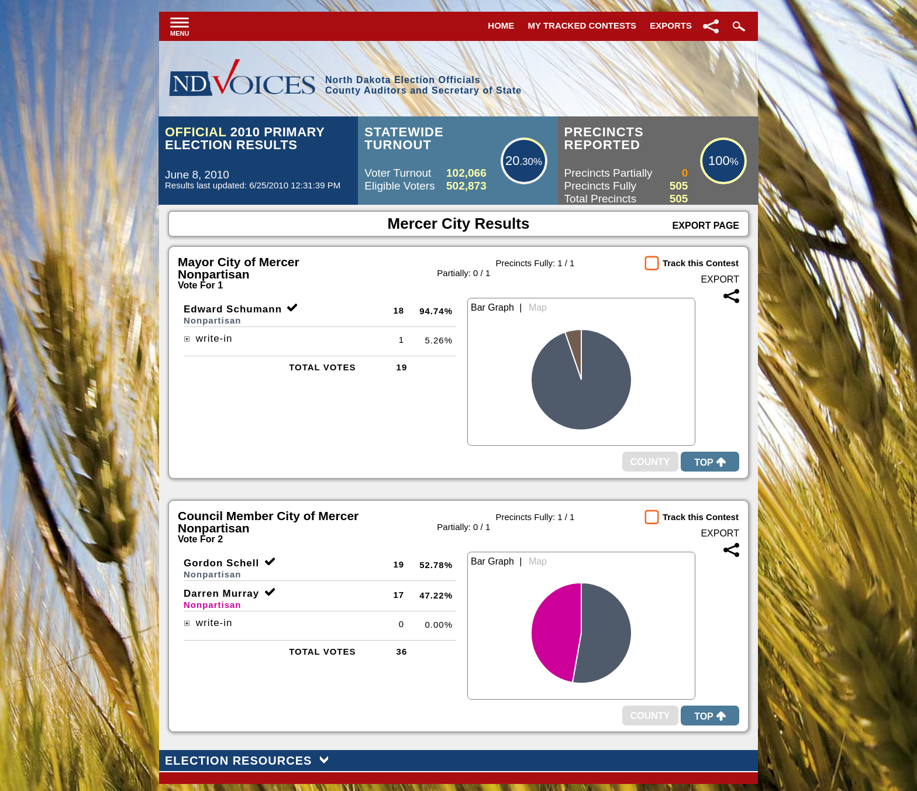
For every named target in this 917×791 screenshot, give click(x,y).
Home (501, 25)
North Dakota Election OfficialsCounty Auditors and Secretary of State (423, 85)
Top (710, 462)
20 (512, 160)
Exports (671, 25)
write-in (208, 338)
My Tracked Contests (582, 25)
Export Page (706, 226)
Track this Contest (701, 263)
